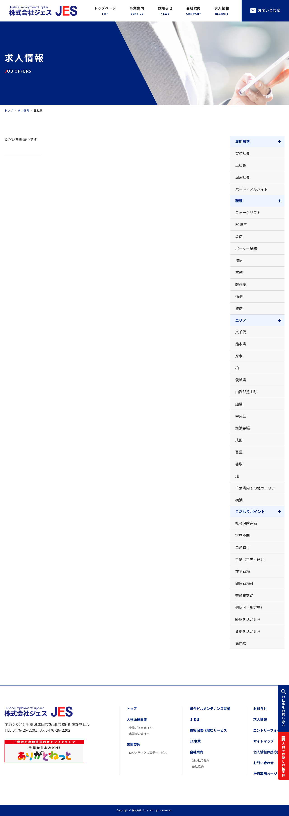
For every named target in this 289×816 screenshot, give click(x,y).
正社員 (240, 165)
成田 (238, 440)
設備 (238, 236)
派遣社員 (242, 177)
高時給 (240, 643)
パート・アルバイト (251, 189)
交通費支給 (244, 595)
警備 (238, 308)
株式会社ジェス (39, 712)
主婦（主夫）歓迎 (249, 559)
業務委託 (133, 744)
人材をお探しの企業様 (283, 759)
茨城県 (240, 379)
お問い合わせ (269, 10)
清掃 (238, 260)
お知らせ (165, 10)
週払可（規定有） (249, 607)
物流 (238, 296)
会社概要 (198, 766)
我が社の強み (201, 760)
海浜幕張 (242, 428)
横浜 (238, 500)
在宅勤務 (242, 571)
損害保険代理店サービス (208, 730)
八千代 (240, 331)
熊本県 (240, 343)
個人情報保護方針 (266, 752)
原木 (238, 355)
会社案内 (193, 10)
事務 (238, 272)
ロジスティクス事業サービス (148, 752)
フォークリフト (248, 212)
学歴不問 (242, 535)
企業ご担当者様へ (140, 728)
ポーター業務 (246, 248)
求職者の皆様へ (139, 733)
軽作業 (240, 284)
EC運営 (241, 224)
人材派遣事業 (137, 719)
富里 (238, 452)
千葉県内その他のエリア (255, 488)
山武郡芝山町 (246, 391)
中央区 (240, 416)
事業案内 (137, 10)
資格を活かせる (248, 631)
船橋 (238, 404)
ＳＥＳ (195, 719)
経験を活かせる (248, 619)
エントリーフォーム (268, 730)
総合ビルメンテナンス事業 (210, 708)
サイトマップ (263, 741)
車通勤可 (242, 547)
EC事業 (195, 741)
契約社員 (242, 153)
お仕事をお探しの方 (283, 711)
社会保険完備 (246, 523)
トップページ (105, 10)
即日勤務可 (244, 583)
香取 (238, 464)
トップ (132, 708)
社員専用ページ (265, 773)
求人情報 (221, 10)
